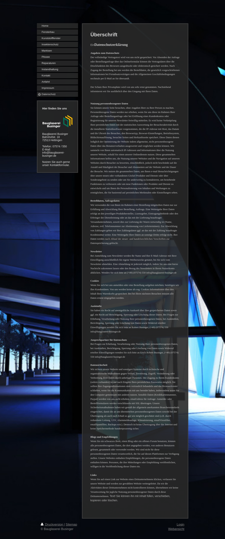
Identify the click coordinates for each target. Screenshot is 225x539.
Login (180, 524)
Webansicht (176, 529)
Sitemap (71, 524)
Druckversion (52, 524)
